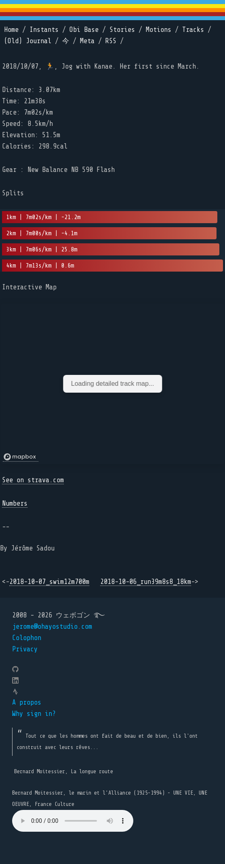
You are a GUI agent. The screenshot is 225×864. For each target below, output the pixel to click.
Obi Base (84, 29)
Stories (122, 29)
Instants (44, 29)
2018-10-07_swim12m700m (49, 582)
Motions (158, 29)
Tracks (193, 29)
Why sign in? (34, 714)
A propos (26, 702)
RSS (110, 41)
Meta (87, 41)
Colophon (26, 638)
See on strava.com (33, 480)
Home (11, 29)
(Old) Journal (27, 41)
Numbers (14, 503)
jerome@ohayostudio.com (52, 626)
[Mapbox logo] (20, 457)
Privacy (25, 649)
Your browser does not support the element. (72, 821)
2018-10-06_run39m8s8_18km (145, 582)
